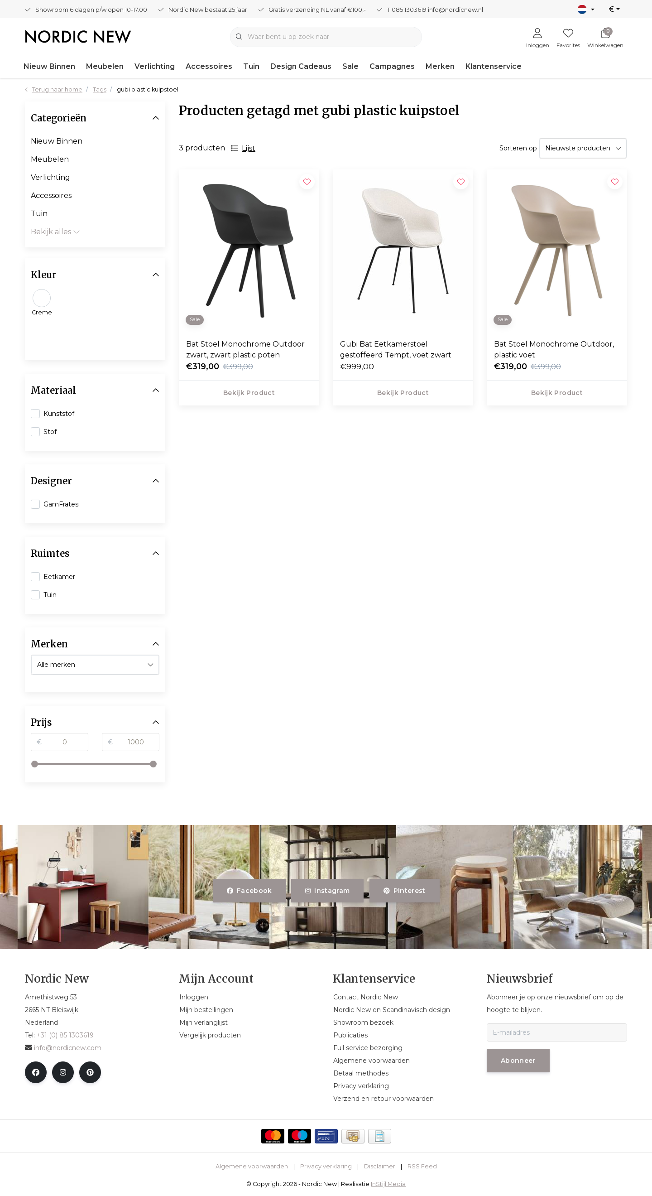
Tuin (251, 66)
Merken (440, 66)
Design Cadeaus (300, 66)
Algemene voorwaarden (252, 1166)
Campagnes (392, 66)
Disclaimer (379, 1166)
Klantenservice (493, 66)
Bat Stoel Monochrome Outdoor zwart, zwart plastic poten (245, 349)
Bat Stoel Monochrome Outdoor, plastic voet (554, 349)
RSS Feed (422, 1166)
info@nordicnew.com (63, 1048)
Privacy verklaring (326, 1166)
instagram (327, 891)
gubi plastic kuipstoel (147, 89)
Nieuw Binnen (49, 66)
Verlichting (154, 66)
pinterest (405, 891)
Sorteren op (518, 148)
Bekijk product (249, 393)
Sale (350, 66)
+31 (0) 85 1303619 (65, 1035)
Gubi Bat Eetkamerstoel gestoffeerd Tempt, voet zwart (395, 349)
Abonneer (518, 1060)
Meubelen (105, 66)
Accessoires (209, 66)
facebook (249, 891)
